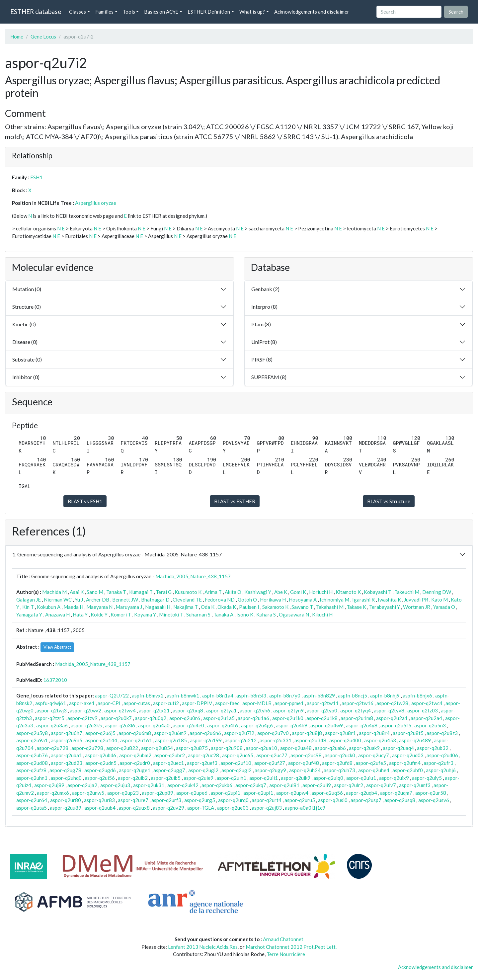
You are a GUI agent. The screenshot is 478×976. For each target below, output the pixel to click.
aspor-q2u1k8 (322, 718)
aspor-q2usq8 (399, 800)
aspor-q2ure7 (133, 800)
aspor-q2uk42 (183, 785)
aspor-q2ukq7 (250, 785)
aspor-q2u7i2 (239, 733)
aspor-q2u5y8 (32, 733)
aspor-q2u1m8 (357, 718)
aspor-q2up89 (157, 793)
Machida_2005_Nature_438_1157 (193, 576)
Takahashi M (330, 607)
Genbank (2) (265, 289)
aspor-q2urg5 (199, 800)
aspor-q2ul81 (284, 785)
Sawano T (302, 607)
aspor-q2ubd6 (100, 755)
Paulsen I (249, 607)
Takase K (356, 607)
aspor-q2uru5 (299, 800)
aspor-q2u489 (415, 740)
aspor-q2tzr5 (49, 718)
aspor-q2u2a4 (426, 718)
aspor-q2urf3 (166, 800)
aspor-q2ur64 (31, 800)
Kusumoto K (188, 592)
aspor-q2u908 (227, 748)
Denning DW (436, 592)
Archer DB (97, 600)
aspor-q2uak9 (364, 748)
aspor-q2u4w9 (326, 725)
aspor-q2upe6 (191, 793)
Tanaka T (116, 592)
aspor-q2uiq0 (328, 778)
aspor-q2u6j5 (100, 733)
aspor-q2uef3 (202, 763)
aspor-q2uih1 (231, 778)
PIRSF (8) (262, 359)
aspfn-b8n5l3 (251, 695)
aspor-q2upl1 (258, 793)
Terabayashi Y (384, 607)
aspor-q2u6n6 (205, 733)
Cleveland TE (187, 600)
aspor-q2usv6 (433, 800)
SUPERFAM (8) (268, 377)
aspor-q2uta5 (31, 808)
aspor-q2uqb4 (361, 793)
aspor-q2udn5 (101, 763)
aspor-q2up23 (123, 793)
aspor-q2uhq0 (66, 778)
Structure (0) (26, 306)
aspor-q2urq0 (233, 800)
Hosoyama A (303, 600)
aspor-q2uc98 (306, 755)
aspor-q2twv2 (85, 710)
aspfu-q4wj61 (50, 703)
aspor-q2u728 (52, 748)
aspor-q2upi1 (225, 793)
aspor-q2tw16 (357, 703)
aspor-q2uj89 (49, 785)
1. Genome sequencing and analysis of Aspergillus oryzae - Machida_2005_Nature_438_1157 (117, 554)
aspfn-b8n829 (319, 695)
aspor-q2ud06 (442, 755)
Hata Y (80, 614)
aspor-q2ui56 (100, 778)
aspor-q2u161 (136, 740)
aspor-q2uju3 (115, 785)
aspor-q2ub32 (432, 748)
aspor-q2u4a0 (154, 725)
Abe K (280, 592)
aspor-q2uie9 (198, 778)
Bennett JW (125, 600)
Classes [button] (77, 12)
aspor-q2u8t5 (408, 733)
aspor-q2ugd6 (100, 770)
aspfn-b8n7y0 (284, 695)
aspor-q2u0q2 (150, 718)
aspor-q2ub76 (32, 755)
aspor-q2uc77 (271, 755)
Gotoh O (247, 600)
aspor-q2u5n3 (430, 725)
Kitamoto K (348, 592)
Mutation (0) (26, 289)
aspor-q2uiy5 (427, 778)
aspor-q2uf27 (269, 763)
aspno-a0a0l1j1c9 (305, 808)
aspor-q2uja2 (82, 785)
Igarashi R (363, 600)
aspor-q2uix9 (394, 778)
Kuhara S (266, 614)
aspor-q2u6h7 (66, 733)
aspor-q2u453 (380, 740)
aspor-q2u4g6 (257, 725)
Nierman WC (58, 600)
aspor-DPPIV (197, 703)
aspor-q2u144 (101, 740)
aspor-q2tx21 (154, 710)
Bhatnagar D (155, 600)
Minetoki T (171, 614)
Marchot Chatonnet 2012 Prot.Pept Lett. (291, 947)
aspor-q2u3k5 (86, 725)
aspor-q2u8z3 (442, 733)
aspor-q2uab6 (330, 748)
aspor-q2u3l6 (120, 725)
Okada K (226, 607)
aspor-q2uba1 (66, 755)
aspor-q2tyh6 (255, 710)
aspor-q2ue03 (233, 808)
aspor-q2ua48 (296, 748)
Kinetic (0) (24, 324)
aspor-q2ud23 (66, 763)
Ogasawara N (294, 614)
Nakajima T (185, 607)
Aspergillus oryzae (95, 203)
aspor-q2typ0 (322, 710)
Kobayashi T (377, 592)
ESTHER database (35, 11)
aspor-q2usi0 (333, 800)
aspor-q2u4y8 (361, 725)
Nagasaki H (157, 607)
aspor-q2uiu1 (361, 778)
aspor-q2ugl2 (236, 770)
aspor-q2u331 (275, 740)
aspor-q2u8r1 (340, 733)
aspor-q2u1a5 (219, 718)
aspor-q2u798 (87, 748)
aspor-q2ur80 (65, 800)
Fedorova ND (220, 600)
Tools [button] (129, 12)
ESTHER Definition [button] (209, 12)
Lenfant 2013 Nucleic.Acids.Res (203, 947)
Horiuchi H (321, 592)
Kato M (439, 600)
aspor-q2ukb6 (216, 785)
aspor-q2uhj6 (441, 770)
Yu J (79, 600)
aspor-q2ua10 (261, 748)
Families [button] (104, 12)
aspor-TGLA (200, 808)
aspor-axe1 (82, 703)
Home (16, 37)
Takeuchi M (406, 592)
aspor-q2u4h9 (291, 725)
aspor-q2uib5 (166, 778)
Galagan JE (28, 600)
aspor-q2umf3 (415, 785)
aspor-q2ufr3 (438, 763)
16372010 (55, 680)
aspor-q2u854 (157, 748)
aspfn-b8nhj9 (385, 695)
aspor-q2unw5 (88, 793)
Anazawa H (57, 614)
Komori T (121, 614)
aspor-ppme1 (289, 703)
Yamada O (444, 607)
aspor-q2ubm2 (135, 755)
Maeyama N (99, 607)
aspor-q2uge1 (134, 770)
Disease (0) (25, 342)
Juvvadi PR (416, 600)
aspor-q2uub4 (100, 808)
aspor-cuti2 (166, 703)
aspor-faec (227, 703)
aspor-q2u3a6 (52, 725)
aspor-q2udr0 (135, 763)
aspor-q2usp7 (366, 800)
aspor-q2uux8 (134, 808)
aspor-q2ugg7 (169, 770)
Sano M (95, 592)
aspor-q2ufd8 (337, 763)
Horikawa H (273, 600)
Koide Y (99, 614)
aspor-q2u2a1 (392, 718)
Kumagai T (141, 592)
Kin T (28, 607)
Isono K (244, 614)
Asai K (77, 592)
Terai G (164, 592)
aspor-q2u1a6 (253, 718)
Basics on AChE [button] (161, 12)
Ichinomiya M (334, 600)
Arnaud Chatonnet (283, 939)
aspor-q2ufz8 (31, 770)
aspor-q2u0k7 (116, 718)
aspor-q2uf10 (235, 763)
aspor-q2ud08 (32, 763)
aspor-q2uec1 (168, 763)
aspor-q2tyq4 (355, 710)
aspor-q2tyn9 (288, 710)
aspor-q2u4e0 (188, 725)
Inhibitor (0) (26, 377)
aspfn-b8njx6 (417, 695)
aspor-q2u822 (122, 748)
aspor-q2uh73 (339, 770)
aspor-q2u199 (206, 740)
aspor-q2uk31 (148, 785)
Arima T (213, 592)
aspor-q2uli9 (316, 785)
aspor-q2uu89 (65, 808)
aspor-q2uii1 (263, 778)
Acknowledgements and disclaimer (311, 12)
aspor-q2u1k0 (287, 718)
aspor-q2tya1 (221, 710)
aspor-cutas (136, 703)
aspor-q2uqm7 (396, 793)
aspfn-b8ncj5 (352, 695)
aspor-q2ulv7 (381, 785)
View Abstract (57, 647)
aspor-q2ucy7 (373, 755)
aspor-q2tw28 (392, 703)
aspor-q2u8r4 (374, 733)
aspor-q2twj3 (52, 710)
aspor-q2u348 (310, 740)
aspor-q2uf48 (303, 763)
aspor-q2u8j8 (307, 733)
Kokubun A (48, 607)
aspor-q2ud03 (408, 755)
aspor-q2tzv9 (82, 718)
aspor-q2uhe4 (373, 770)
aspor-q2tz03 (422, 710)
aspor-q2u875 (192, 748)
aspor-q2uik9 (295, 778)
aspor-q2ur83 (99, 800)
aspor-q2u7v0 (273, 733)
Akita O (233, 592)
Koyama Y (145, 614)
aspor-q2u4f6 (222, 725)
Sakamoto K (275, 607)
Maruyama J (129, 607)
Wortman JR (416, 607)
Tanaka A (223, 614)
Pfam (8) (261, 324)
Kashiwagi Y (257, 592)
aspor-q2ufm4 (405, 763)
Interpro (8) (264, 306)
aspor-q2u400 (345, 740)
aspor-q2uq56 (327, 793)
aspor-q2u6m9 (170, 733)
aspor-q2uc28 (203, 755)
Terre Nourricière (286, 954)
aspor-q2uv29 (168, 808)
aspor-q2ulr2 (348, 785)
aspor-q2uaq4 (398, 748)
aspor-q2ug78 (65, 770)
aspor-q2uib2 (133, 778)
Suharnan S (198, 614)
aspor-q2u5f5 (395, 725)
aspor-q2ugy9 (270, 770)
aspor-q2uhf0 (407, 770)
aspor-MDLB (257, 703)
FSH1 (36, 177)
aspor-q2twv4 (120, 710)
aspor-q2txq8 (188, 710)
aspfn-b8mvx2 (148, 695)
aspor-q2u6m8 (135, 733)
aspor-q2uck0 (340, 755)
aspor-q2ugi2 (203, 770)
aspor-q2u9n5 (66, 740)
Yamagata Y (29, 614)
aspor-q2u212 (241, 740)
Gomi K (298, 592)
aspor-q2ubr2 (169, 755)
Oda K (207, 607)
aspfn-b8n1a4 (217, 695)
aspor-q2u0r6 (184, 718)
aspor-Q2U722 (112, 695)
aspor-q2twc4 (426, 703)
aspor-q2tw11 (323, 703)
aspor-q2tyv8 (389, 710)
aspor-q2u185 (171, 740)
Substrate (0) (27, 359)
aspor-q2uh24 (305, 770)
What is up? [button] (252, 12)
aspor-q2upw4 (292, 793)
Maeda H (73, 607)
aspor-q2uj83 (267, 808)
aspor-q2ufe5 (371, 763)
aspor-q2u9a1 (32, 740)
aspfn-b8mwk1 (183, 695)
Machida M (54, 592)
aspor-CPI (109, 703)
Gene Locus (43, 37)
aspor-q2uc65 (237, 755)
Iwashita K (389, 600)
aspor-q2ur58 (430, 793)
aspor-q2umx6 (53, 793)
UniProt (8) (264, 342)
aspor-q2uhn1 (31, 778)
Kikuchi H (322, 614)
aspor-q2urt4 (266, 800)
